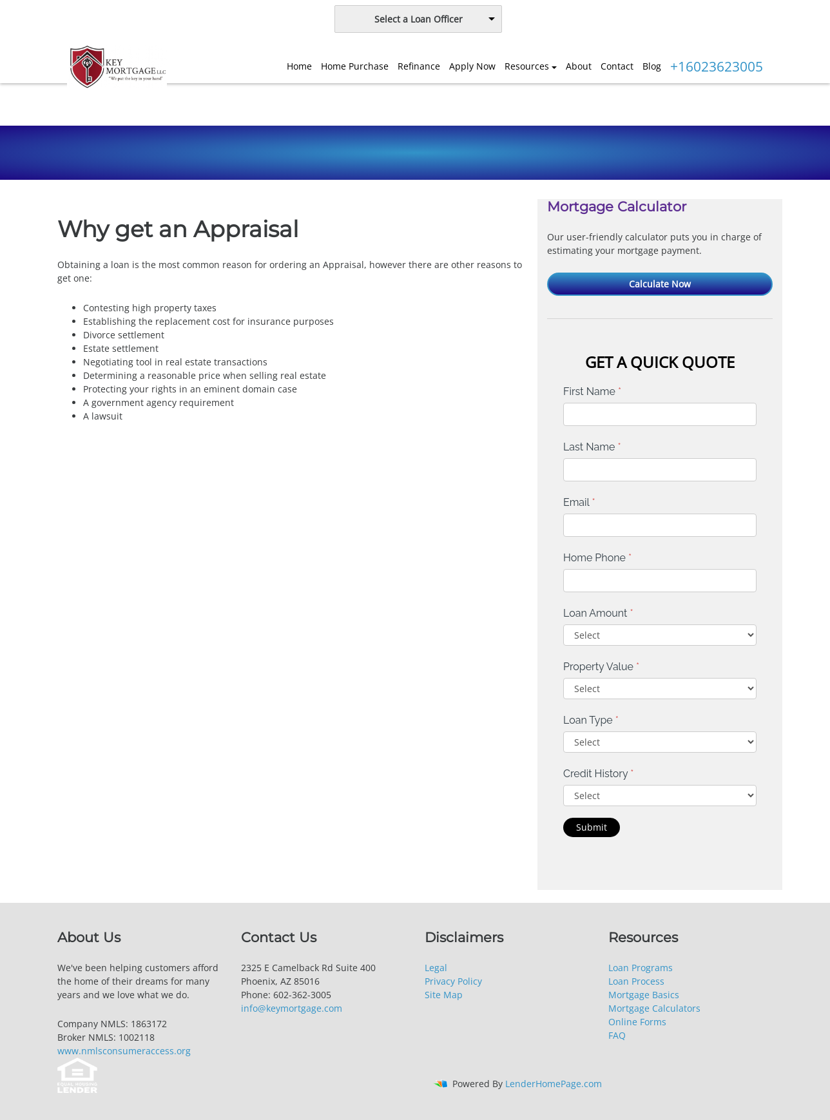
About (579, 66)
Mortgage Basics (643, 995)
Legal (436, 967)
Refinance (419, 66)
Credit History (598, 774)
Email (579, 502)
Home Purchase (355, 66)
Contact (617, 66)
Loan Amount (598, 613)
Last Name (592, 447)
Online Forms (637, 1022)
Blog (651, 66)
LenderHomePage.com (553, 1083)
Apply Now (472, 66)
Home (299, 66)
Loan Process (636, 981)
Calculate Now (660, 284)
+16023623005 (716, 66)
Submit (591, 827)
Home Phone (597, 558)
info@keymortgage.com (291, 1008)
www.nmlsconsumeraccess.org (124, 1051)
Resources (527, 66)
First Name (592, 391)
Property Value (601, 667)
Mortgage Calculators (654, 1008)
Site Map (444, 995)
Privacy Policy (453, 981)
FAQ (617, 1035)
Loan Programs (640, 967)
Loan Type (591, 720)
